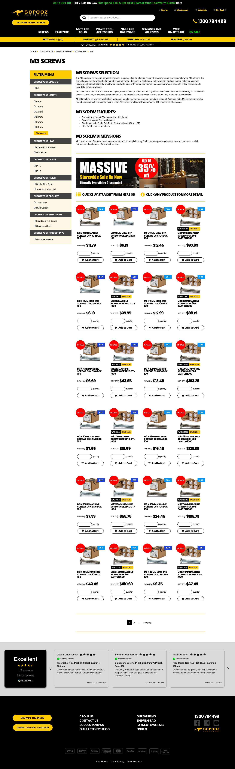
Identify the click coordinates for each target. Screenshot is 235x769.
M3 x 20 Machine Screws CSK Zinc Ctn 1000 (123, 439)
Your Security (135, 761)
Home (33, 51)
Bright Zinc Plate (43, 184)
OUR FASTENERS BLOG (94, 729)
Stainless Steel (43, 226)
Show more (41, 133)
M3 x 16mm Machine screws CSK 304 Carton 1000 (188, 303)
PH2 (37, 171)
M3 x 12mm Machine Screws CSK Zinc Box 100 (89, 303)
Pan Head (40, 152)
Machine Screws (64, 51)
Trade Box (40, 202)
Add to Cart (89, 260)
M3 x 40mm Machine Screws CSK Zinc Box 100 (156, 574)
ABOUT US (86, 716)
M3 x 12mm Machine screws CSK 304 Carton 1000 (188, 236)
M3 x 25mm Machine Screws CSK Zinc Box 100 (89, 507)
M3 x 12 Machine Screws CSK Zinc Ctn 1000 (123, 303)
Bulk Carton (41, 207)
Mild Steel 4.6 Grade (45, 221)
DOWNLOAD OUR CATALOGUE (32, 727)
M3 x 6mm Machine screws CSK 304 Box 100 (89, 236)
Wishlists (201, 10)
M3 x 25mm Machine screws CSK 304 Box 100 (155, 439)
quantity (95, 253)
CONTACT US (88, 720)
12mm (38, 106)
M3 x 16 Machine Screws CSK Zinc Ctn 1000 (123, 371)
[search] (85, 17)
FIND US (142, 729)
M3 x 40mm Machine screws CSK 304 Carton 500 (122, 574)
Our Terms (102, 761)
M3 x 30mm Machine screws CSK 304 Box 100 (155, 507)
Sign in (163, 10)
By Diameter (81, 51)
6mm (37, 101)
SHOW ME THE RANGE (32, 717)
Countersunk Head (44, 147)
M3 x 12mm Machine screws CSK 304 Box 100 (155, 236)
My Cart (219, 10)
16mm (38, 111)
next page (147, 622)
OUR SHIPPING (146, 716)
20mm (38, 117)
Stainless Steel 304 (45, 189)
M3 (91, 51)
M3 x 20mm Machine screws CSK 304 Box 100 (155, 371)
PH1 (37, 166)
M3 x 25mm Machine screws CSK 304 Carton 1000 (188, 439)
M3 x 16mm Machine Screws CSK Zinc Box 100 (89, 371)
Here (179, 3)
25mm (38, 122)
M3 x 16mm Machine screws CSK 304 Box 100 (155, 303)
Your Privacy (117, 761)
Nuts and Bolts (46, 51)
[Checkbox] (35, 88)
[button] (50, 668)
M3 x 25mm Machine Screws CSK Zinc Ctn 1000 (123, 507)
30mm (38, 127)
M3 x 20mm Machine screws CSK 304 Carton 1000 (188, 371)
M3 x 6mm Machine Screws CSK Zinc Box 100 (123, 236)
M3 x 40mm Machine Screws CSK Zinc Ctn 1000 (189, 574)
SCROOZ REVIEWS (91, 725)
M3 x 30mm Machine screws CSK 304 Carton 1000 (188, 507)
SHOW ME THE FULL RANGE (30, 22)
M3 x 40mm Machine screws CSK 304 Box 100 (89, 574)
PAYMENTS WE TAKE (150, 725)
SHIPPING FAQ (146, 720)
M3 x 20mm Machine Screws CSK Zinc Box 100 (89, 439)
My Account (181, 10)
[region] (139, 669)
